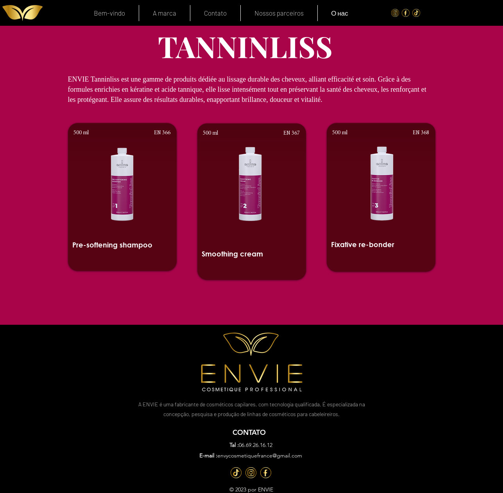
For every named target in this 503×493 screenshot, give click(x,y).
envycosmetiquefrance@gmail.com (259, 455)
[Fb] (265, 472)
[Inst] (250, 472)
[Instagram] (395, 13)
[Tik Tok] (416, 13)
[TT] (236, 472)
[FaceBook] (406, 13)
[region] (122, 197)
